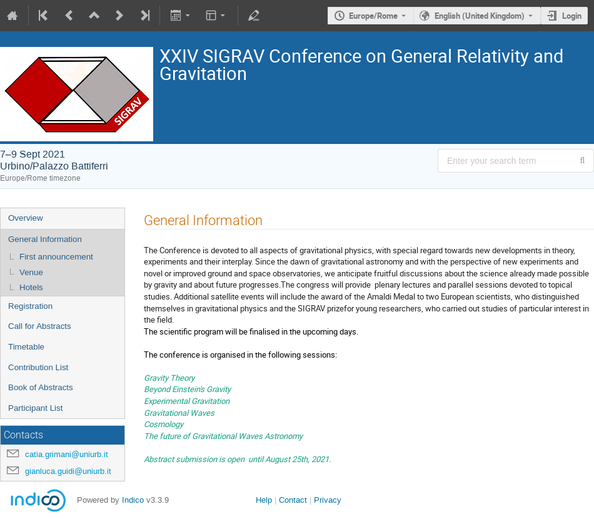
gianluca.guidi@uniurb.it (68, 471)
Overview (25, 218)
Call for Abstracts (39, 326)
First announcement (56, 256)
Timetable (26, 346)
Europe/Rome (373, 15)
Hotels (31, 287)
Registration (30, 306)
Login (571, 15)
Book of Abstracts (40, 387)
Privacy (327, 500)
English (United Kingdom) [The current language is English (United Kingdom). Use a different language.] (480, 15)
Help (264, 500)
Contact (293, 500)
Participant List (35, 408)
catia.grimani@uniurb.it (66, 454)
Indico (133, 500)
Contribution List (38, 367)
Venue (31, 272)
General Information (45, 239)
